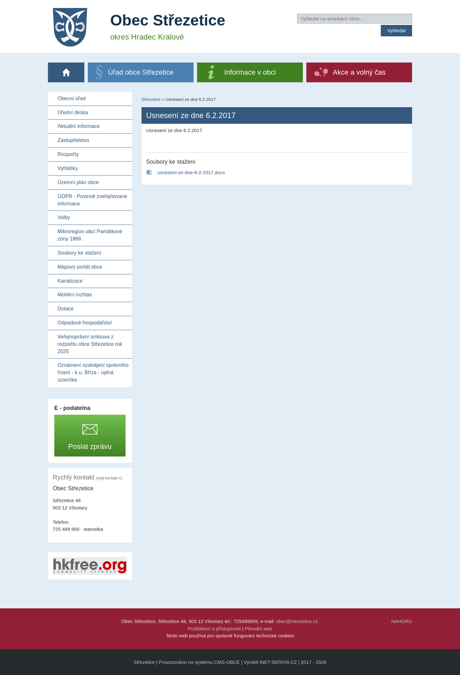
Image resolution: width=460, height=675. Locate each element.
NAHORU (401, 621)
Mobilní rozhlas (74, 294)
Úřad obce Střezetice (140, 72)
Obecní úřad (71, 98)
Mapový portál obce (79, 267)
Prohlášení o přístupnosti (214, 628)
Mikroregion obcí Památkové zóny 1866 (89, 235)
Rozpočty (68, 154)
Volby (63, 217)
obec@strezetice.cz (297, 621)
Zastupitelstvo (73, 140)
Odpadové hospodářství (84, 322)
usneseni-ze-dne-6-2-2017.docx (191, 172)
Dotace (65, 308)
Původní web (258, 628)
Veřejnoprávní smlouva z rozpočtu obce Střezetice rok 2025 (89, 344)
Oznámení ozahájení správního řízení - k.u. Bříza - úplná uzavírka (92, 372)
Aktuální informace (78, 126)
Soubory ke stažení (79, 253)
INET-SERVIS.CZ (278, 662)
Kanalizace (69, 281)
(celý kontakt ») (109, 478)
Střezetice (151, 99)
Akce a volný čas (359, 72)
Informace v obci (250, 72)
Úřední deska (72, 112)
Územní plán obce (78, 182)
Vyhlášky (67, 168)
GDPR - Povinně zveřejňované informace (92, 200)
